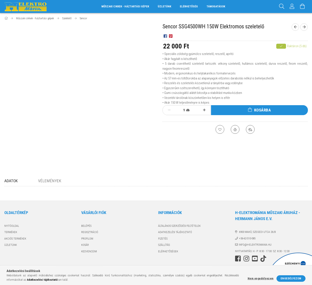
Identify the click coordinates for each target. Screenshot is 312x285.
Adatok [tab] (11, 180)
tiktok (264, 258)
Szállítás (164, 244)
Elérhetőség (189, 6)
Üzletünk (164, 6)
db (188, 110)
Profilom (87, 238)
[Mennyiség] (181, 110)
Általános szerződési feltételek (179, 225)
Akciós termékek (15, 238)
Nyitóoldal (11, 225)
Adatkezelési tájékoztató (175, 232)
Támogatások (215, 6)
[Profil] (292, 6)
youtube (255, 258)
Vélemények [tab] (49, 180)
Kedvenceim (89, 251)
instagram (246, 258)
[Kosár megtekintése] (302, 6)
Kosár (85, 244)
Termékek (10, 232)
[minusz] (169, 110)
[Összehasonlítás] (250, 129)
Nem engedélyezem (261, 278)
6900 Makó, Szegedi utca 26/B (257, 231)
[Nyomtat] (235, 129)
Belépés (86, 225)
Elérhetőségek (168, 251)
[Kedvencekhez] (220, 129)
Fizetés (162, 238)
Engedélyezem (291, 278)
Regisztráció (89, 232)
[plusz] (204, 110)
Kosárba (262, 110)
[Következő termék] (304, 27)
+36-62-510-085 (247, 238)
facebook (238, 258)
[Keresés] (281, 6)
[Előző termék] (295, 27)
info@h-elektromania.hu (255, 244)
